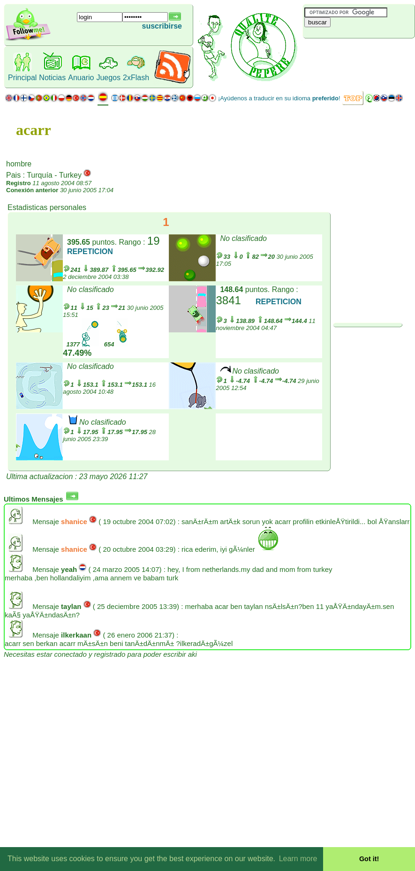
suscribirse (162, 26)
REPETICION (90, 251)
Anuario (81, 78)
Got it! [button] (369, 859)
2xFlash (136, 78)
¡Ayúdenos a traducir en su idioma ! (279, 98)
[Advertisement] (359, 54)
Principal (22, 78)
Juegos (108, 78)
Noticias (52, 78)
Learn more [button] (298, 859)
